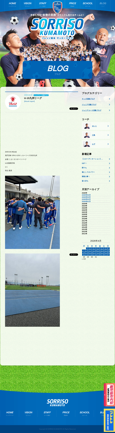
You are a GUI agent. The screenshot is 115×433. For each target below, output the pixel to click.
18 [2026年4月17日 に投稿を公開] (100, 253)
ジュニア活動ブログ (89, 104)
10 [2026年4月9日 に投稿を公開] (96, 250)
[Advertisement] (41, 131)
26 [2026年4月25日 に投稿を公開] (104, 255)
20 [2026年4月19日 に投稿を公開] (108, 253)
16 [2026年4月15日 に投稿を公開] (92, 253)
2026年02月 (86, 199)
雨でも (84, 168)
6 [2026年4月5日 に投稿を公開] (107, 248)
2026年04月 (86, 195)
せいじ (90, 126)
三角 (89, 135)
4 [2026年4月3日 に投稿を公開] (99, 248)
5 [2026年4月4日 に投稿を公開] (103, 248)
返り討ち (85, 181)
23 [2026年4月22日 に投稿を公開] (92, 255)
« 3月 (84, 259)
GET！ (84, 163)
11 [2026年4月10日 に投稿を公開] (100, 250)
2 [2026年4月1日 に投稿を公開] (91, 248)
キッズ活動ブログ (88, 99)
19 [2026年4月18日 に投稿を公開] (104, 253)
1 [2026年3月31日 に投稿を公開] (87, 248)
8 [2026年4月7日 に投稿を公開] (87, 250)
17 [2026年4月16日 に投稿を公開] (96, 253)
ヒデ (89, 144)
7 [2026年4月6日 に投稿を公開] (83, 250)
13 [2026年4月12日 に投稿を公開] (108, 250)
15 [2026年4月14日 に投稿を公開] (88, 253)
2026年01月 (86, 201)
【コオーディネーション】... (92, 159)
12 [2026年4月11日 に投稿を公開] (104, 250)
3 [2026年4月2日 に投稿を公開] (95, 248)
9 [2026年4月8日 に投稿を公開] (91, 250)
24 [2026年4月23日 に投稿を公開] (96, 255)
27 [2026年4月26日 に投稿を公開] (108, 255)
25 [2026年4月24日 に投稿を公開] (100, 255)
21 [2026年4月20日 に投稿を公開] (84, 255)
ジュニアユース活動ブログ (91, 110)
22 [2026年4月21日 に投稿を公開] (88, 255)
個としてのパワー (88, 172)
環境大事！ (86, 176)
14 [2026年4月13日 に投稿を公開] (84, 253)
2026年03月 (86, 197)
